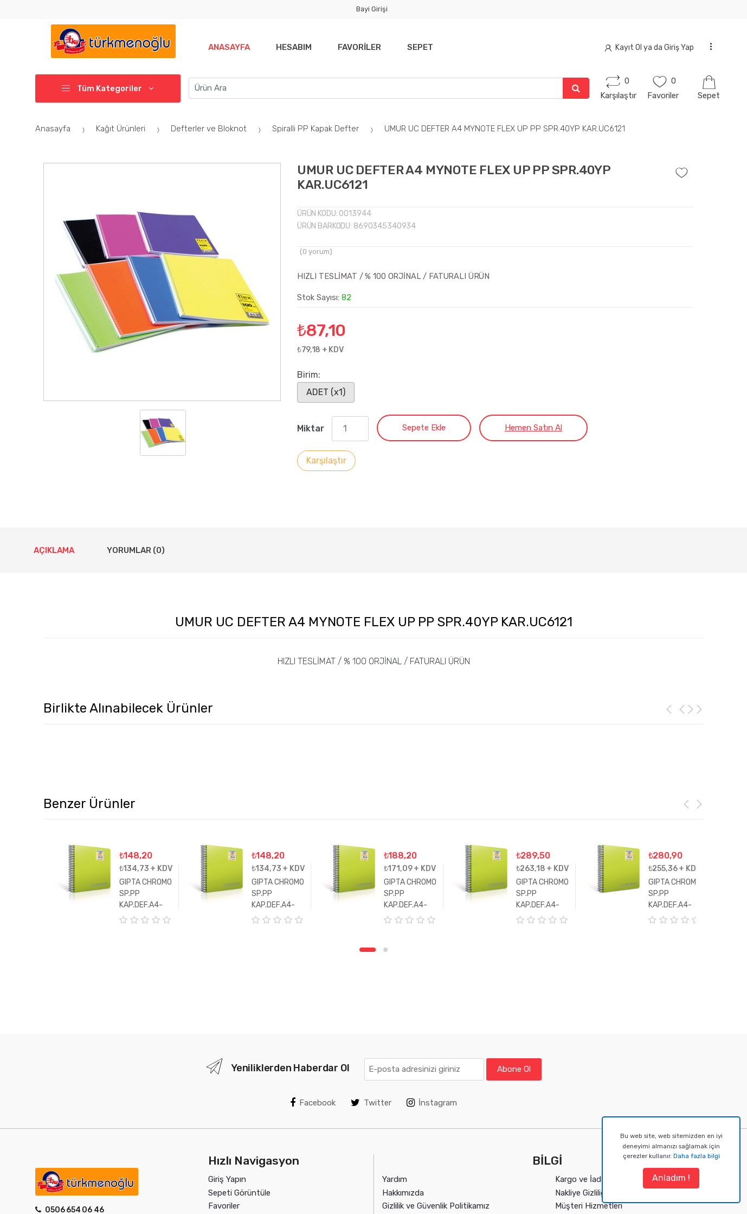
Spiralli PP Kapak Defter (324, 129)
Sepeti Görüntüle (239, 1193)
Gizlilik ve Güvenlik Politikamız (436, 1206)
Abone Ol (514, 1069)
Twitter (371, 1103)
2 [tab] (385, 950)
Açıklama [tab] (54, 550)
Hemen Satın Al (533, 428)
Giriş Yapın (227, 1179)
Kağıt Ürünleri (129, 129)
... (708, 46)
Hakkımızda (403, 1193)
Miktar (310, 428)
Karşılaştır (326, 460)
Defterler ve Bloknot (217, 129)
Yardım (394, 1179)
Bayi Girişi (372, 9)
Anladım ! (671, 1178)
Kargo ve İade (580, 1179)
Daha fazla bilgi (696, 1156)
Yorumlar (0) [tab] (136, 550)
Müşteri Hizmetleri (588, 1206)
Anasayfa (229, 47)
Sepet (427, 47)
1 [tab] (367, 950)
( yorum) (316, 251)
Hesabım (296, 47)
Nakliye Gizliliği (581, 1193)
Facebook (313, 1103)
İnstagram (432, 1103)
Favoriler (363, 47)
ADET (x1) (325, 392)
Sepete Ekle (424, 428)
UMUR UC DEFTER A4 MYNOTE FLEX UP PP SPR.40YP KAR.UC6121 (504, 129)
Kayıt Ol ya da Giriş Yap (649, 47)
